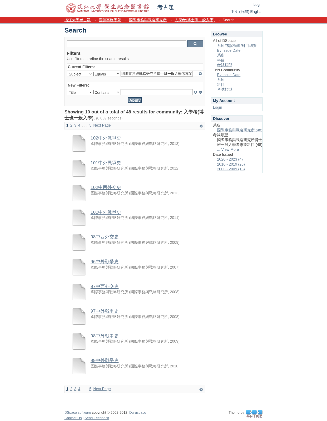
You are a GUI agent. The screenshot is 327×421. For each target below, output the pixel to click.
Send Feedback (96, 418)
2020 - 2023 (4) (230, 159)
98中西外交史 (105, 236)
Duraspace (137, 413)
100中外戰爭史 (106, 212)
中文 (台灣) (240, 12)
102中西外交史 (106, 187)
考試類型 (224, 65)
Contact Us (73, 418)
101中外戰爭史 (106, 162)
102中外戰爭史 (106, 138)
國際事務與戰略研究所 (148, 20)
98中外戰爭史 (105, 335)
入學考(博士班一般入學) (195, 20)
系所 (221, 55)
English (256, 12)
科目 (221, 60)
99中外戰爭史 (105, 360)
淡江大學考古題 (77, 20)
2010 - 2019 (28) (231, 164)
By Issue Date (228, 50)
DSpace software (77, 413)
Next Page (102, 125)
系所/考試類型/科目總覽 (237, 46)
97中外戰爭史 (105, 311)
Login (258, 5)
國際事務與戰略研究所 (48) (239, 130)
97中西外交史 (105, 286)
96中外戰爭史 (105, 261)
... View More (228, 149)
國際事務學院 (110, 20)
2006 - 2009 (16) (231, 169)
